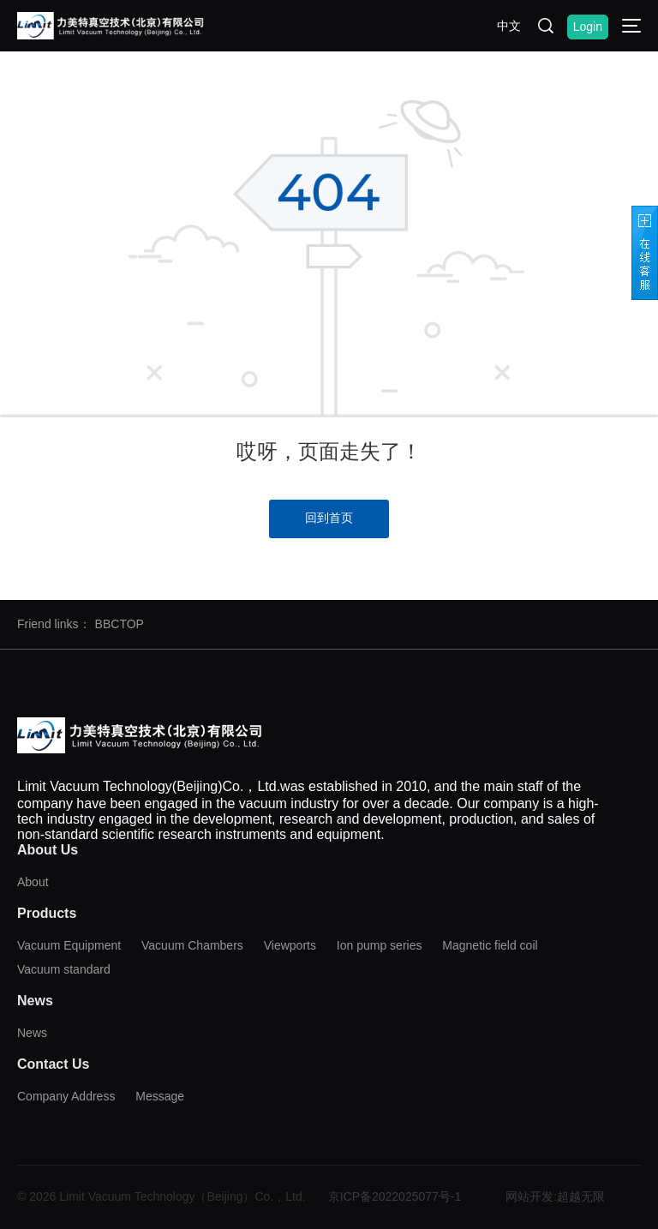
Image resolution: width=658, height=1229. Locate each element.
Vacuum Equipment (69, 945)
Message (159, 1096)
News (32, 1033)
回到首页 (329, 518)
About (33, 882)
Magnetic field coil (489, 945)
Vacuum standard (64, 969)
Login (587, 26)
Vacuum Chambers (192, 945)
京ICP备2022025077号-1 (395, 1196)
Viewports (290, 945)
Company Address (66, 1096)
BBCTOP (119, 624)
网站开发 (529, 1196)
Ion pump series (379, 945)
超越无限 (581, 1196)
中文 (509, 26)
